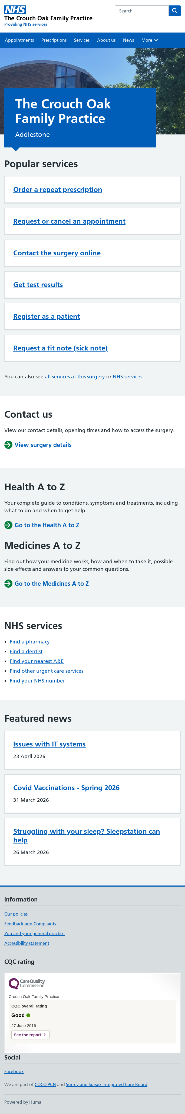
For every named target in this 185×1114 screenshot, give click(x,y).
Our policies (16, 914)
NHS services (127, 377)
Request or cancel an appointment (69, 221)
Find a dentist (26, 651)
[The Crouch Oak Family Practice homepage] (48, 16)
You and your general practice (34, 933)
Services (82, 40)
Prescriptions (54, 40)
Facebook (14, 1071)
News (128, 40)
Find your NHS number (37, 681)
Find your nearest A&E (37, 661)
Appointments (19, 40)
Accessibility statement (26, 943)
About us (106, 40)
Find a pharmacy (30, 642)
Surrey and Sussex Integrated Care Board (106, 1084)
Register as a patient (46, 316)
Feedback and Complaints (30, 923)
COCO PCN (45, 1084)
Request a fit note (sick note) (60, 348)
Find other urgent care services (46, 671)
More (149, 40)
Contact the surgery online (57, 253)
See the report (27, 1034)
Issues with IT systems (49, 744)
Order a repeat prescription (57, 189)
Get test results (38, 284)
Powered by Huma (22, 1102)
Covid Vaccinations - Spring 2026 (66, 787)
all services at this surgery (75, 377)
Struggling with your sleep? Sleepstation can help (86, 835)
